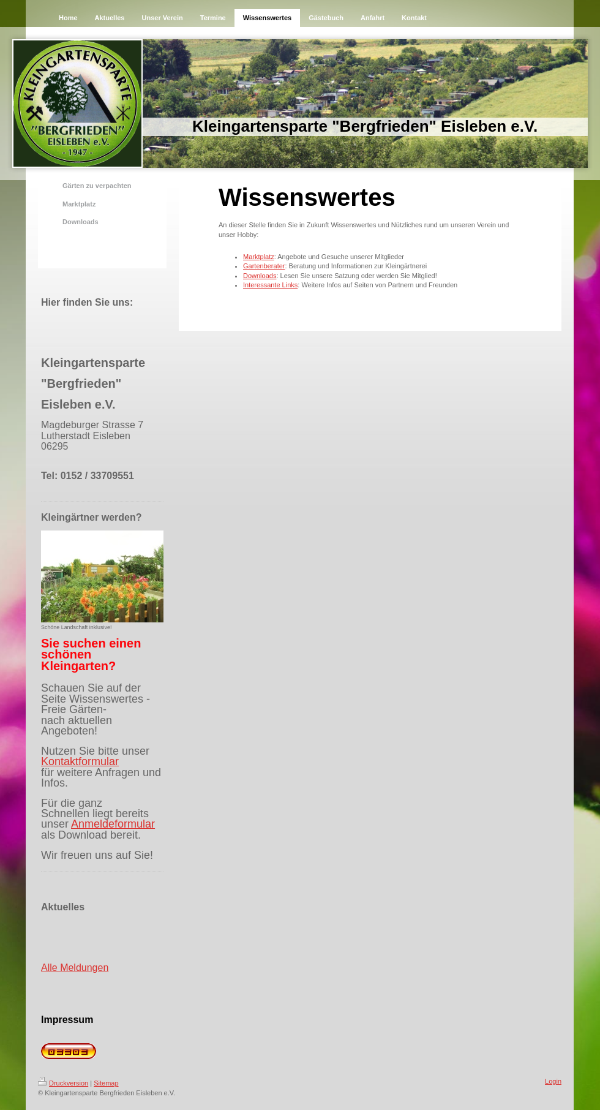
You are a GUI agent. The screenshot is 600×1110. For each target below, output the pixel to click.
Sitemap (106, 1083)
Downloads (259, 275)
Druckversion (63, 1083)
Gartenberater (264, 266)
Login (553, 1081)
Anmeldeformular (113, 824)
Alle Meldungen (74, 967)
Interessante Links (270, 285)
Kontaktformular (80, 761)
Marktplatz (258, 256)
